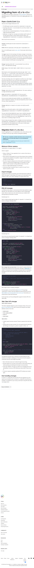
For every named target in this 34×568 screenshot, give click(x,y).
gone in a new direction (6, 307)
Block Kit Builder (3, 508)
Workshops (3, 520)
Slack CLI (2, 503)
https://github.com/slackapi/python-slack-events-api (12, 292)
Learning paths (3, 518)
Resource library (3, 524)
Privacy (5, 558)
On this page (4, 9)
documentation (23, 14)
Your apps (2, 550)
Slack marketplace (4, 543)
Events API (20, 290)
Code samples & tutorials (5, 511)
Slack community (4, 532)
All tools (2, 512)
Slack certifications (4, 521)
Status (2, 558)
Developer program (4, 509)
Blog (1, 541)
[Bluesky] (31, 558)
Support (16, 558)
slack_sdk (17, 50)
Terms (8, 558)
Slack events (3, 534)
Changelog (21, 558)
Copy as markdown (5, 386)
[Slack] (2, 497)
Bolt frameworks (4, 505)
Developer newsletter (4, 544)
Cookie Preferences (12, 559)
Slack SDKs (3, 506)
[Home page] (2, 6)
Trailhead (2, 523)
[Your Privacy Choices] (25, 560)
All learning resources (4, 526)
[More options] (10, 387)
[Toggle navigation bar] (2, 2)
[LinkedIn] (28, 558)
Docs (2, 540)
